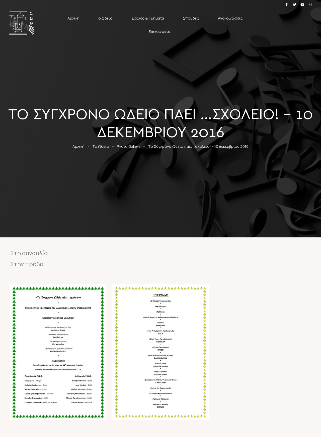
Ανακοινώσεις (231, 18)
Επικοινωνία (159, 31)
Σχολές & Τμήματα (149, 18)
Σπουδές (192, 18)
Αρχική (73, 18)
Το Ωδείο (105, 18)
